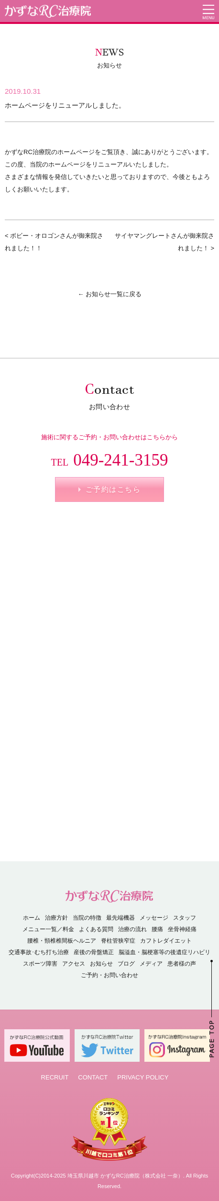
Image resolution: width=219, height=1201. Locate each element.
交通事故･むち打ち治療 (39, 952)
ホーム (31, 917)
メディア (151, 963)
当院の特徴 (87, 917)
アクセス (73, 963)
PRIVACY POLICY (142, 1077)
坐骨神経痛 (182, 929)
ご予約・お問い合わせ (109, 975)
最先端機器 (120, 917)
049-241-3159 (109, 460)
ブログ (126, 963)
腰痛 (157, 929)
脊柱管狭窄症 (118, 940)
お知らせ (101, 963)
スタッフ (184, 917)
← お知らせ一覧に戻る (109, 294)
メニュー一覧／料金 (48, 929)
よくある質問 (96, 929)
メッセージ (154, 917)
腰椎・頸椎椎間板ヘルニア (61, 940)
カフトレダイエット (166, 940)
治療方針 (56, 917)
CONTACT (93, 1077)
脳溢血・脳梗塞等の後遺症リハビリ (164, 952)
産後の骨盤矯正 (94, 952)
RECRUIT (55, 1077)
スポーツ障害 (40, 963)
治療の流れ (132, 929)
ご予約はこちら (113, 489)
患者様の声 (181, 963)
